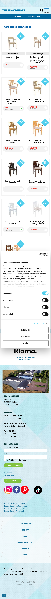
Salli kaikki (25, 330)
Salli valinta (25, 336)
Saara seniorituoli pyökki (12, 141)
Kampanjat (25, 548)
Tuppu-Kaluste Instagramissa (15, 506)
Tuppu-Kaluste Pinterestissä (15, 511)
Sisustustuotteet (25, 542)
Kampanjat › (8, 472)
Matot (25, 536)
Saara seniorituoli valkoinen (12, 222)
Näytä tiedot (38, 323)
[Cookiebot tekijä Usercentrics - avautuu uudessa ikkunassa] (38, 254)
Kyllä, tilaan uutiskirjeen (16, 460)
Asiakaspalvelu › (25, 359)
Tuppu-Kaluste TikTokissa (14, 503)
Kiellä (25, 343)
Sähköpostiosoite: (11, 447)
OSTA (21, 62)
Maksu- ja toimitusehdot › (25, 357)
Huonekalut (25, 523)
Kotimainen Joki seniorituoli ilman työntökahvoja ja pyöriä (37, 59)
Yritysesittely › (9, 475)
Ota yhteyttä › (12, 481)
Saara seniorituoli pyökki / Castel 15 (37, 141)
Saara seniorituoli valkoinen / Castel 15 (37, 223)
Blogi (25, 554)
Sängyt (25, 530)
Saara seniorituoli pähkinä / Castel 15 (37, 182)
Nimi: (6, 454)
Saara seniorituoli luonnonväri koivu (37, 100)
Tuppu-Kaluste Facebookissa (15, 508)
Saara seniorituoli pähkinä (12, 182)
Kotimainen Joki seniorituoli (12, 58)
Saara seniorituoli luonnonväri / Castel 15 (12, 101)
